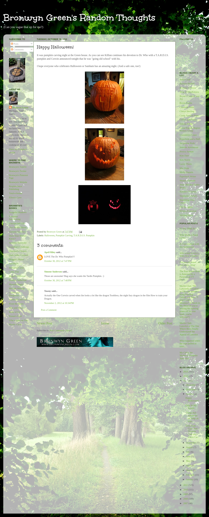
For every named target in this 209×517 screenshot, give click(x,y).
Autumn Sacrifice (17, 231)
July (188, 452)
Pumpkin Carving (64, 235)
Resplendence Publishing (15, 187)
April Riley (49, 252)
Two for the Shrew (17, 227)
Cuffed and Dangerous (14, 294)
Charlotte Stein (187, 107)
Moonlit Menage (17, 288)
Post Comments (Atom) (61, 330)
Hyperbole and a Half (190, 139)
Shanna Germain (187, 180)
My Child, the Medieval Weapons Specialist (189, 355)
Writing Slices (186, 215)
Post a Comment (48, 310)
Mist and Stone (16, 307)
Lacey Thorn (186, 164)
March (189, 470)
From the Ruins (16, 303)
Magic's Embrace (17, 276)
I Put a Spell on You (18, 320)
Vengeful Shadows (18, 212)
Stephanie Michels (188, 196)
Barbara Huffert (187, 83)
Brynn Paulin (186, 103)
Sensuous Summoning (14, 217)
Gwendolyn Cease (188, 135)
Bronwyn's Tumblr (18, 167)
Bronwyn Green (20, 107)
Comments (17, 49)
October (190, 394)
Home (105, 323)
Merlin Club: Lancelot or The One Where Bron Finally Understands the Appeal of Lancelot (189, 329)
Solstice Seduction (17, 280)
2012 (185, 380)
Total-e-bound (15, 193)
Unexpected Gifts (17, 223)
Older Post (165, 323)
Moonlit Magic (16, 284)
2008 (185, 498)
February (190, 474)
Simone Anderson (53, 271)
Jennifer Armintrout (189, 147)
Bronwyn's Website (18, 182)
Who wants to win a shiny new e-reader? (189, 254)
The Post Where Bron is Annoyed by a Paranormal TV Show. (190, 275)
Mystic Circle (15, 324)
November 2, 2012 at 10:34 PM (59, 303)
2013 (185, 376)
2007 (185, 503)
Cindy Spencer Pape (189, 115)
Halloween (49, 235)
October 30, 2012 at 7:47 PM (57, 261)
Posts (14, 44)
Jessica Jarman (186, 151)
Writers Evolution (188, 211)
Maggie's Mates (16, 259)
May (188, 461)
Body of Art (14, 312)
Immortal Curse (16, 267)
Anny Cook (185, 79)
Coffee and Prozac (188, 119)
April (189, 465)
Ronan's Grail (15, 316)
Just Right (13, 263)
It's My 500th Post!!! (189, 228)
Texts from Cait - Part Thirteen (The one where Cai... (192, 431)
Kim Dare (184, 155)
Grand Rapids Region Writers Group (190, 129)
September (191, 442)
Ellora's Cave (15, 197)
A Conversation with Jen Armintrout (189, 245)
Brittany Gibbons (188, 88)
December (191, 385)
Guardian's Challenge (19, 247)
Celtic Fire (14, 271)
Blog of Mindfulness (189, 92)
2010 (185, 489)
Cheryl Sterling (187, 111)
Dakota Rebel (186, 124)
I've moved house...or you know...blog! (190, 263)
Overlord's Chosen (17, 251)
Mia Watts (184, 168)
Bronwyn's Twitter (17, 171)
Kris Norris (185, 160)
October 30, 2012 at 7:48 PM (57, 280)
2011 (185, 485)
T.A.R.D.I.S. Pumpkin (83, 235)
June (188, 456)
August (189, 447)
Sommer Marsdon (188, 191)
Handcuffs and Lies (18, 299)
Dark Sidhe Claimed (18, 255)
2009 (185, 494)
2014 (185, 371)
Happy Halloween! (192, 399)
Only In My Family (191, 406)
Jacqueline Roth (187, 143)
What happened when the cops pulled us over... (190, 343)
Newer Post (44, 323)
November (191, 389)
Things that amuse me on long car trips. (192, 416)
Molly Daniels (186, 172)
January (190, 479)
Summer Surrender (18, 242)
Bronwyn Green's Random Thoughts (79, 17)
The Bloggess (186, 207)
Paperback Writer (188, 176)
